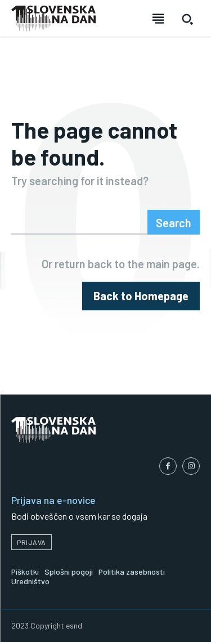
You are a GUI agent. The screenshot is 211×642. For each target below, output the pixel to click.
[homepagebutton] (141, 296)
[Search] (173, 222)
